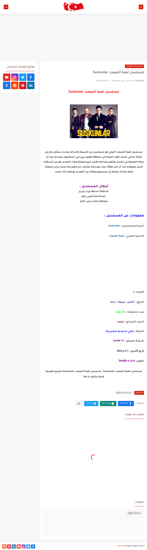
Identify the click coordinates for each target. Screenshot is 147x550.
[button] (126, 403)
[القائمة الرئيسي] (141, 7)
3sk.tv (120, 546)
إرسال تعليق (134, 513)
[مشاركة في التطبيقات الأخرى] (79, 403)
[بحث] (6, 7)
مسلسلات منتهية (134, 66)
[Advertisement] (73, 38)
